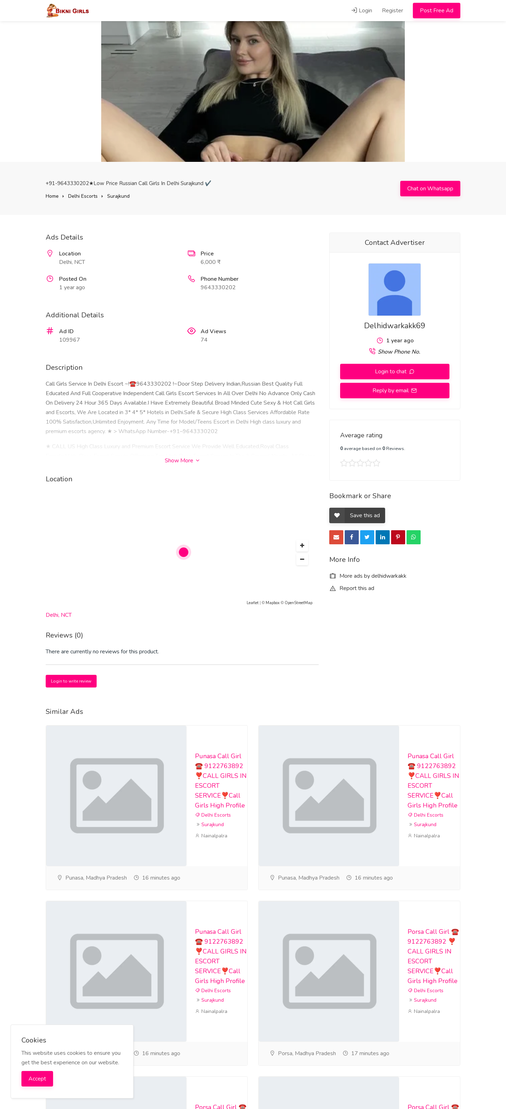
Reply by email (391, 390)
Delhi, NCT (59, 615)
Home (52, 196)
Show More (182, 460)
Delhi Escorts (83, 196)
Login (361, 10)
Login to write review (71, 681)
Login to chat (391, 371)
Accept (37, 1079)
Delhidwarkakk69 (394, 326)
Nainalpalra (211, 835)
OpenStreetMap (298, 603)
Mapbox (273, 603)
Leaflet (253, 603)
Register (392, 10)
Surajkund (118, 196)
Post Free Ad (436, 10)
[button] (302, 546)
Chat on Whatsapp (430, 188)
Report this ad (351, 588)
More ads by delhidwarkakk (368, 576)
